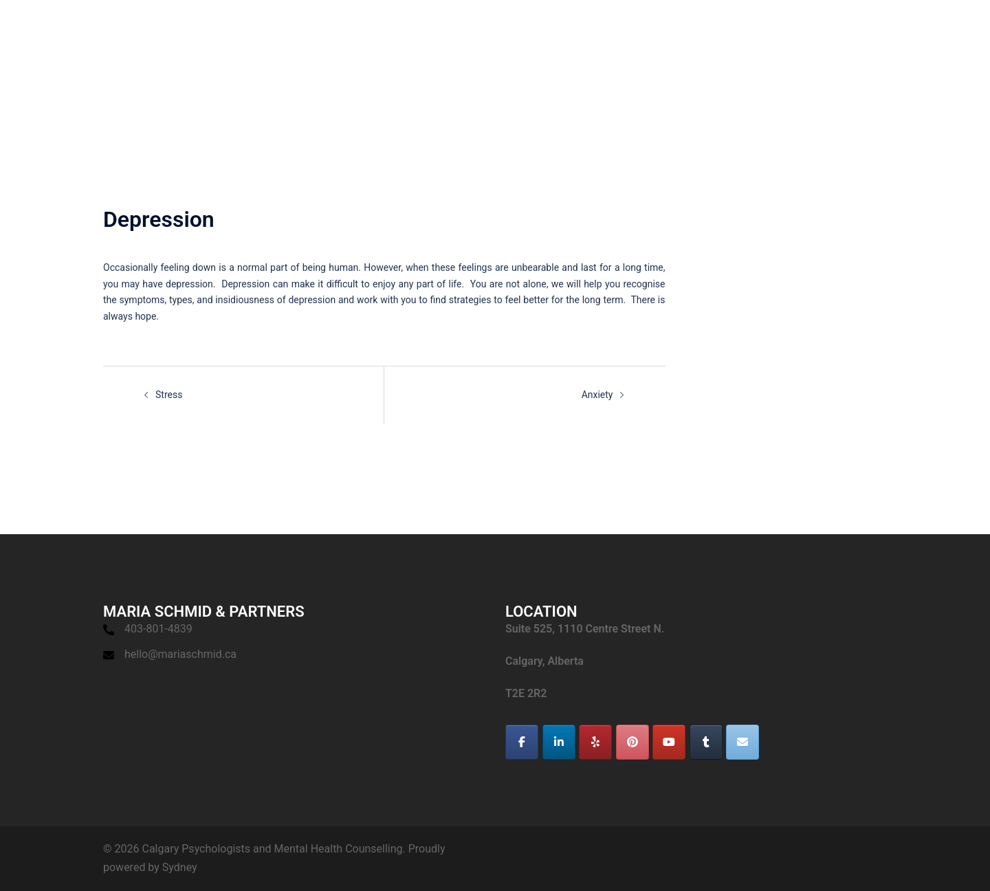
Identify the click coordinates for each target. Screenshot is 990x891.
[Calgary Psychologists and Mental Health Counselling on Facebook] (521, 742)
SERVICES (652, 34)
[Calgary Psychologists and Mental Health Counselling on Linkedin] (558, 742)
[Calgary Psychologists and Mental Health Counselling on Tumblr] (706, 742)
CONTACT (917, 34)
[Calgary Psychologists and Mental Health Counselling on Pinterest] (632, 742)
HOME (520, 34)
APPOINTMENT (726, 34)
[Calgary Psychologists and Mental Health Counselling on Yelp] (595, 742)
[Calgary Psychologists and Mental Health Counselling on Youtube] (668, 742)
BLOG (791, 34)
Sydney (179, 867)
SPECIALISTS (582, 34)
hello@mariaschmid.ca (180, 654)
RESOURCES (850, 34)
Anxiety (597, 394)
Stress (168, 394)
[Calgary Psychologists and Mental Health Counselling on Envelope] (742, 742)
